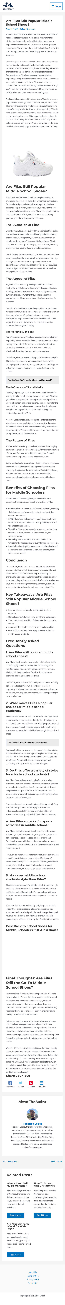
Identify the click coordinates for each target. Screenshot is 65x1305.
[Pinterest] (30, 1084)
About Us (33, 1272)
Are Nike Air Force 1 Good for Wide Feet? (18, 1226)
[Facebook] (10, 1084)
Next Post (56, 1161)
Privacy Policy (32, 1279)
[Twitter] (20, 1084)
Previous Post (10, 1161)
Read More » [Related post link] (15, 1215)
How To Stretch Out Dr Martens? (44, 1184)
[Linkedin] (40, 1084)
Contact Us (32, 1282)
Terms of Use (32, 1275)
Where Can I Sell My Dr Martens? (17, 1184)
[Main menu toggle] (56, 6)
